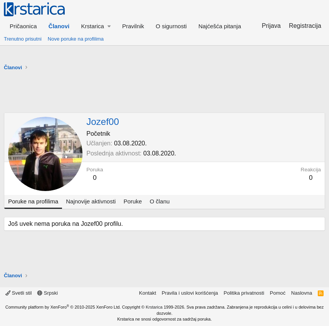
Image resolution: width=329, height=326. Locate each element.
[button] (95, 26)
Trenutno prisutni (22, 39)
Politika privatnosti (244, 293)
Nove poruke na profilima (76, 39)
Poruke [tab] (133, 201)
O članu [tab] (160, 201)
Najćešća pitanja (219, 26)
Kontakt (147, 293)
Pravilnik (133, 26)
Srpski (47, 293)
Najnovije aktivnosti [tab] (90, 201)
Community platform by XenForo (63, 307)
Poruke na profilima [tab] (33, 201)
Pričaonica (23, 26)
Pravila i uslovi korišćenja (190, 293)
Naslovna (301, 293)
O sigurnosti (171, 26)
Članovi (58, 26)
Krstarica (154, 307)
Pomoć (277, 293)
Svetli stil (18, 293)
